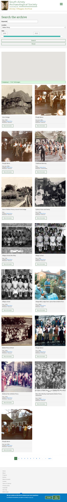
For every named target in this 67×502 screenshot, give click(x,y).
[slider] (2, 36)
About (4, 473)
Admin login (5, 492)
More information (8, 125)
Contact (4, 481)
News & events (6, 479)
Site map (5, 489)
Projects (5, 475)
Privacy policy (6, 485)
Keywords (4, 21)
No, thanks (56, 497)
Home (4, 471)
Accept (49, 497)
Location (3, 25)
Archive (4, 477)
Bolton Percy (9, 121)
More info (31, 497)
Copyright (5, 487)
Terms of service (7, 483)
